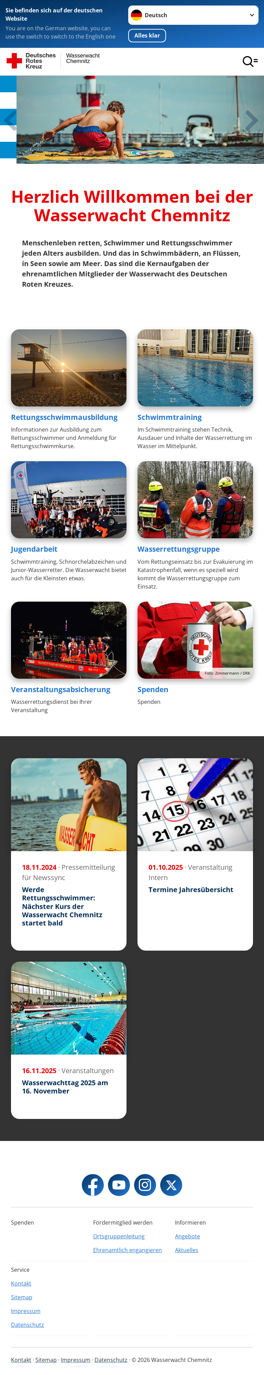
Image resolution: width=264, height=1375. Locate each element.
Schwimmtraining (170, 417)
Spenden (153, 689)
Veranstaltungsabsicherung (60, 689)
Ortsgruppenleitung (119, 1236)
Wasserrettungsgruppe (179, 549)
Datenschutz (27, 1325)
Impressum (26, 1311)
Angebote (187, 1236)
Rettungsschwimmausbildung (64, 417)
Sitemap (21, 1297)
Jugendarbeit (34, 549)
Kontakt (21, 1283)
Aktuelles (186, 1250)
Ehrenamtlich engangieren (127, 1250)
